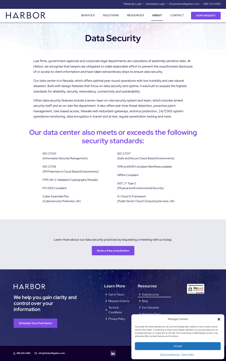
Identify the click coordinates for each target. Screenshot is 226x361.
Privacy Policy (188, 354)
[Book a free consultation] (113, 250)
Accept (178, 345)
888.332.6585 (212, 4)
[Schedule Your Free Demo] (35, 323)
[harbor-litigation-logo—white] (29, 285)
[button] (219, 319)
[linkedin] (113, 353)
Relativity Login (133, 4)
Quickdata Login (155, 4)
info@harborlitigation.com (184, 4)
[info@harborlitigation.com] (50, 353)
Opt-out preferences (170, 354)
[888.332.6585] (22, 353)
